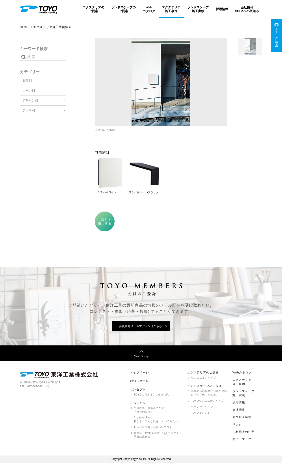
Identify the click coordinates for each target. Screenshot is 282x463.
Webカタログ (149, 9)
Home (25, 27)
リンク (237, 424)
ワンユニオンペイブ (203, 377)
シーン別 (28, 90)
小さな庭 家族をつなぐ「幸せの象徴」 (149, 410)
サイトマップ (241, 439)
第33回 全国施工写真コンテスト (158, 435)
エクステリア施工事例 (171, 9)
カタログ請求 (241, 417)
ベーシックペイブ (202, 406)
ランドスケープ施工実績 (198, 9)
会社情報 (238, 409)
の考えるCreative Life (151, 394)
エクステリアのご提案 (93, 9)
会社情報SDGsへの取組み (247, 9)
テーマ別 (28, 110)
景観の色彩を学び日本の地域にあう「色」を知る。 (209, 393)
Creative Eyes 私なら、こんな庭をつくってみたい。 (157, 419)
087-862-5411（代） (39, 386)
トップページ (139, 372)
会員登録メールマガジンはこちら (140, 326)
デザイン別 (30, 100)
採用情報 (222, 9)
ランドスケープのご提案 (123, 9)
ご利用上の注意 (243, 431)
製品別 (27, 80)
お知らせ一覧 (139, 380)
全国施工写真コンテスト (153, 427)
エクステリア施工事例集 (50, 27)
